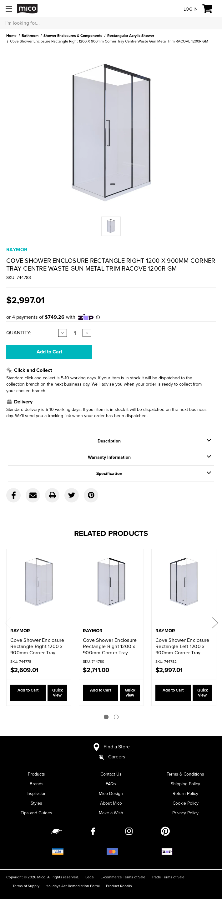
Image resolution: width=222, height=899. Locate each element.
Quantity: (18, 333)
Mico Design (111, 788)
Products (36, 769)
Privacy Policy (185, 808)
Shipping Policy (185, 779)
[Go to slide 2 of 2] (116, 712)
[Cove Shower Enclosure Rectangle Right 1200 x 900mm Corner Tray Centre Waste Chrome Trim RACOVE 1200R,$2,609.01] (38, 588)
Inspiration (37, 788)
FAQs (111, 779)
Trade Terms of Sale (168, 872)
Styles (36, 798)
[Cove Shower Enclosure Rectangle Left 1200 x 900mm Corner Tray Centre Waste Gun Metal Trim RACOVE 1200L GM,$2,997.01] (183, 588)
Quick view (54, 690)
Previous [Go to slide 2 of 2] (7, 620)
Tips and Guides (36, 808)
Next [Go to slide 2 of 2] (215, 620)
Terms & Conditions (185, 769)
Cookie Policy (186, 798)
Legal (89, 872)
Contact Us (111, 769)
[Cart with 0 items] (211, 8)
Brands (36, 779)
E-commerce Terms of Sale (123, 872)
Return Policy (185, 788)
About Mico (111, 798)
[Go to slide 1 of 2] (106, 712)
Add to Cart (23, 690)
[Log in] (186, 9)
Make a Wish (111, 808)
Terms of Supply (26, 881)
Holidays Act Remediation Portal (73, 881)
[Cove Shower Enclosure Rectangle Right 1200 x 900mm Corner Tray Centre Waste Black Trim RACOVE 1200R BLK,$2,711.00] (111, 588)
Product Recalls (119, 881)
